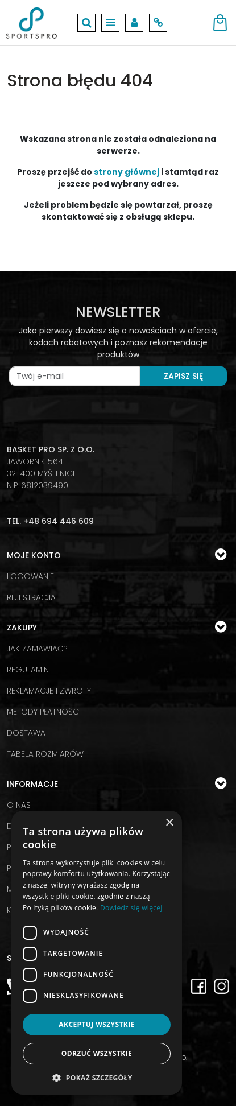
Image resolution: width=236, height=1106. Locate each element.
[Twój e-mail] (74, 376)
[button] (97, 1077)
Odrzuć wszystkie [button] (96, 1053)
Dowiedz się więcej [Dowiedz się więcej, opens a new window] (131, 908)
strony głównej (126, 172)
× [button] (169, 823)
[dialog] (96, 953)
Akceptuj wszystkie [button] (96, 1024)
